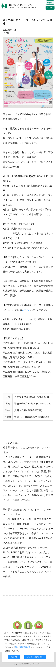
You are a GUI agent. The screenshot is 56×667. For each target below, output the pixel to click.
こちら (25, 309)
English (50, 2)
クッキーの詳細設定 (35, 657)
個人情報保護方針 (23, 647)
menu (50, 7)
